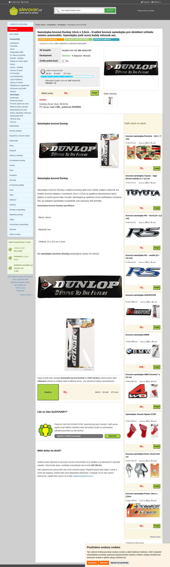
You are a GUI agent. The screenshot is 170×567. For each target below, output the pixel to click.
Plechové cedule (16, 101)
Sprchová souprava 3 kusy (20, 282)
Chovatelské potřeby (17, 160)
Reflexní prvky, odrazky (19, 107)
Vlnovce (13, 122)
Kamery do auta (16, 70)
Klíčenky (12, 180)
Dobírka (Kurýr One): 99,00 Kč (53, 104)
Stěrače (13, 92)
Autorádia (14, 46)
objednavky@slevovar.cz (83, 476)
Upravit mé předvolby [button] (119, 563)
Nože (11, 190)
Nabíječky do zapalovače (19, 85)
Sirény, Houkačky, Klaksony (20, 113)
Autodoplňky (51, 25)
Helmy (12, 64)
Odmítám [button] (104, 563)
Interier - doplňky (16, 67)
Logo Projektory (16, 79)
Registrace (145, 2)
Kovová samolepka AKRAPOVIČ (141, 295)
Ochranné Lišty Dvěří (18, 88)
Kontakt (25, 2)
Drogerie (12, 151)
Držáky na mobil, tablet (19, 61)
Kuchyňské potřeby (16, 185)
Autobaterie (14, 43)
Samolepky (61, 25)
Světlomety (14, 98)
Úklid (11, 195)
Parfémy (12, 205)
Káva (11, 170)
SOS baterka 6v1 (20, 285)
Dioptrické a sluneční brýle (19, 136)
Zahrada (12, 229)
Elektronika (13, 141)
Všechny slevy (155, 537)
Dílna (11, 146)
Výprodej (13, 29)
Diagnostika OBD (16, 52)
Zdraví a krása (14, 234)
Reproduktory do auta (18, 110)
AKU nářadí (13, 34)
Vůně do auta (15, 119)
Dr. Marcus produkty (18, 55)
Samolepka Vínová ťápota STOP (141, 414)
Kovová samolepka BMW (137, 335)
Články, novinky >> (26, 295)
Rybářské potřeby (16, 215)
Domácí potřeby (15, 131)
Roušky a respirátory (17, 210)
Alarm (12, 49)
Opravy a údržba (16, 82)
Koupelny (13, 175)
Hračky (12, 165)
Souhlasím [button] (92, 563)
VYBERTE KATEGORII (18, 24)
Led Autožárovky (16, 76)
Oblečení (12, 200)
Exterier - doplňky (17, 58)
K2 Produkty (15, 73)
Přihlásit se (156, 2)
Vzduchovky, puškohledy (18, 224)
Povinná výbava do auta (19, 104)
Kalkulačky (20, 291)
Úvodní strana (14, 2)
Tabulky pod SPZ (16, 116)
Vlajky (11, 220)
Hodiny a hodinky (16, 155)
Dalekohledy (14, 126)
